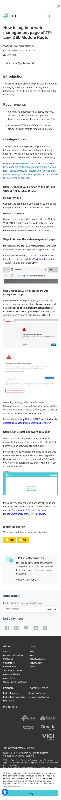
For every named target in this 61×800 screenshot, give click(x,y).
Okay (31, 793)
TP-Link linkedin (35, 628)
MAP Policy (8, 701)
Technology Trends (36, 693)
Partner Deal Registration (14, 697)
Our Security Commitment (15, 682)
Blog (31, 655)
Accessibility (9, 678)
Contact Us (8, 659)
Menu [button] (56, 14)
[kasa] (48, 718)
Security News (35, 663)
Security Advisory (37, 659)
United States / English (18, 748)
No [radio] (24, 539)
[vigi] (48, 737)
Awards (32, 666)
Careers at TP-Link (11, 674)
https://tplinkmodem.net (39, 259)
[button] (32, 64)
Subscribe (51, 609)
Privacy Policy (9, 666)
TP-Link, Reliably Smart (10, 15)
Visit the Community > (27, 579)
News (31, 651)
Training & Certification (38, 697)
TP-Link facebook (6, 628)
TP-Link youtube (26, 628)
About (7, 646)
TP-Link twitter (45, 628)
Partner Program (10, 693)
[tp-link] (28, 718)
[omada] (48, 728)
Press (32, 646)
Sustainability (9, 663)
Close (59, 6)
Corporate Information (13, 655)
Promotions (10, 706)
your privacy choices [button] (12, 786)
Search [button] (49, 14)
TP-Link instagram (16, 628)
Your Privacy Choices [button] (12, 670)
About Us (7, 651)
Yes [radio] (11, 539)
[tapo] (28, 728)
